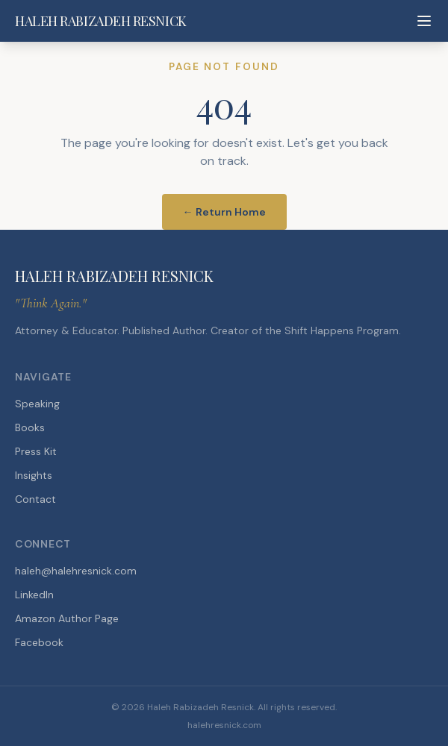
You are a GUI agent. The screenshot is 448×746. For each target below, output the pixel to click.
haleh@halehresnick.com (76, 570)
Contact (35, 499)
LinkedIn (34, 594)
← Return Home (224, 212)
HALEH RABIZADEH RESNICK (101, 21)
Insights (33, 475)
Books (30, 427)
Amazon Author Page (67, 618)
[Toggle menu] (424, 21)
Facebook (39, 642)
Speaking (37, 403)
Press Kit (36, 451)
